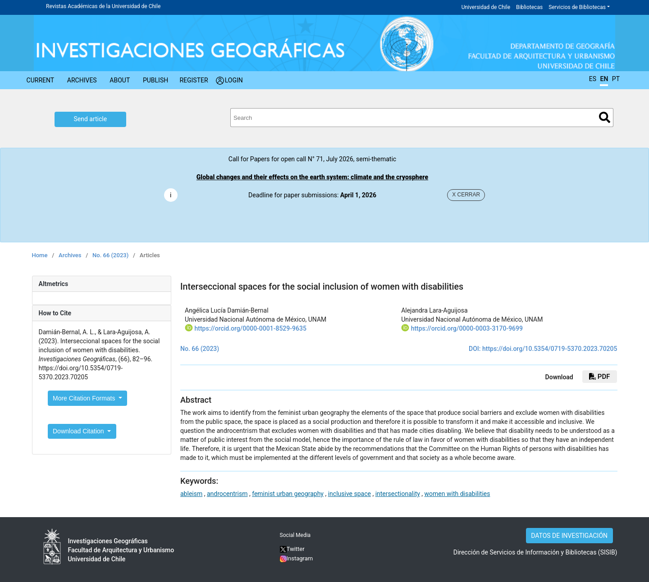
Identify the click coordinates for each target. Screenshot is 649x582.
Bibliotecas (529, 7)
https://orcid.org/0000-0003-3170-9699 (467, 328)
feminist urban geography (288, 493)
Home (40, 255)
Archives (82, 80)
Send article (90, 119)
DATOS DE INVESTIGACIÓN (569, 535)
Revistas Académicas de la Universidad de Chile (103, 6)
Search (604, 117)
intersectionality (397, 493)
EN (604, 78)
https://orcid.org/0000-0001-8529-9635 (250, 328)
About (120, 80)
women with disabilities (457, 493)
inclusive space (349, 493)
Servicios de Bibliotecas (577, 7)
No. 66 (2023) (110, 255)
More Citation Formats (85, 398)
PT (616, 78)
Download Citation (79, 431)
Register (193, 80)
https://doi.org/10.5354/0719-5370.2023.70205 (549, 348)
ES (592, 78)
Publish (155, 80)
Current (41, 80)
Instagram (300, 558)
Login (234, 80)
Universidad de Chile (486, 7)
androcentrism (227, 493)
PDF (599, 377)
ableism (191, 493)
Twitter (292, 549)
